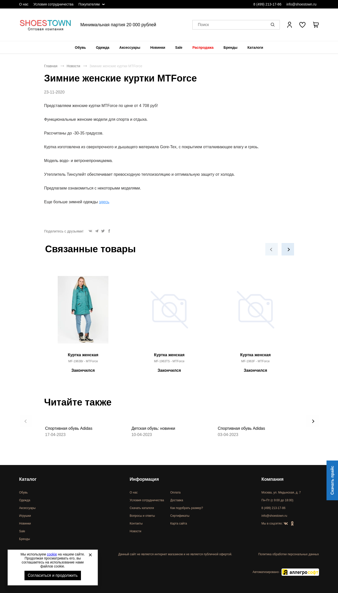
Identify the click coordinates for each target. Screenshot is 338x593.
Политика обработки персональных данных (288, 554)
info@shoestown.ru (301, 4)
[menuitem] (80, 47)
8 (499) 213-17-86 (267, 4)
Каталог (28, 479)
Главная (50, 66)
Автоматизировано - (286, 572)
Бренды (231, 48)
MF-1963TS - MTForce (169, 361)
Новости (73, 66)
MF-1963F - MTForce (255, 361)
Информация (144, 479)
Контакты (136, 523)
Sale (178, 48)
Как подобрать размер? (186, 508)
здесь (104, 202)
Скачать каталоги (142, 508)
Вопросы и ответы (142, 516)
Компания (273, 479)
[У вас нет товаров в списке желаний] (302, 25)
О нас (23, 4)
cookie (52, 554)
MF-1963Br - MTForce (83, 361)
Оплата (175, 492)
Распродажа (203, 48)
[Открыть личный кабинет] (289, 25)
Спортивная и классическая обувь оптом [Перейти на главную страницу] (45, 25)
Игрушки (25, 516)
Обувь (80, 48)
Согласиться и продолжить (53, 575)
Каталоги (255, 48)
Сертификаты (180, 516)
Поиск (203, 25)
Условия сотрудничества (53, 4)
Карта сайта (178, 523)
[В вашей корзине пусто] (316, 25)
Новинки (157, 48)
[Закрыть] (90, 554)
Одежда (102, 48)
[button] (273, 24)
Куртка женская (83, 355)
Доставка (176, 500)
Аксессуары (129, 48)
